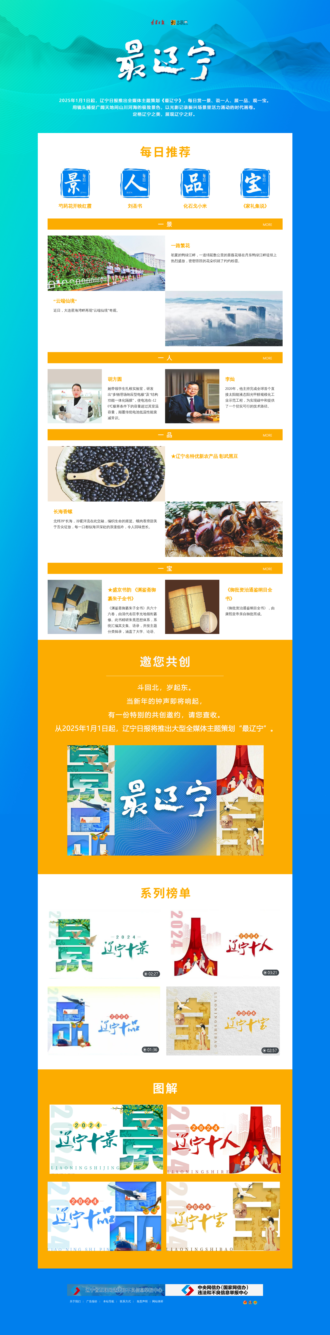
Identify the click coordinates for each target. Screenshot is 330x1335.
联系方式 (125, 1301)
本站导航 (108, 1301)
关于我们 (75, 1301)
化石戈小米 (195, 206)
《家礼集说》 (255, 206)
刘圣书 (135, 206)
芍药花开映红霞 (75, 206)
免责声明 (142, 1301)
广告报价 (91, 1301)
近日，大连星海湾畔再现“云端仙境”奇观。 (86, 310)
